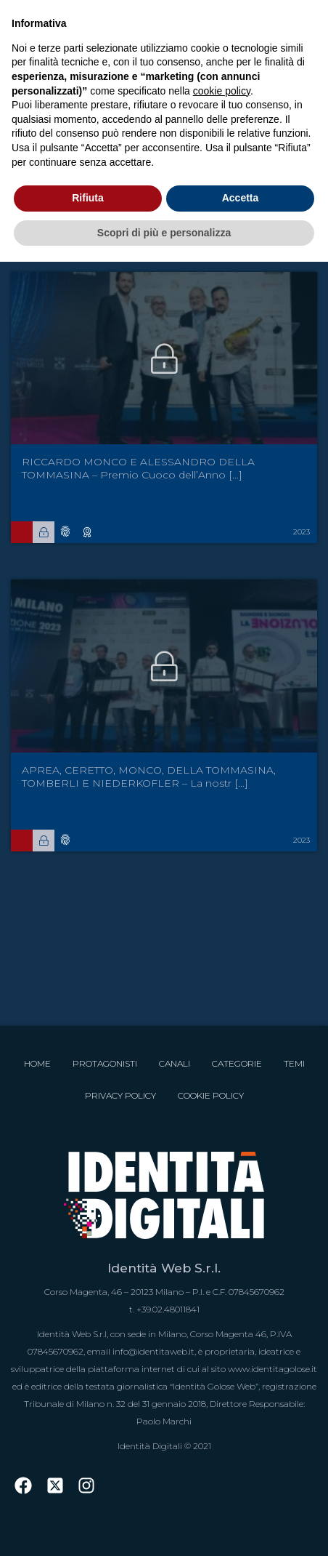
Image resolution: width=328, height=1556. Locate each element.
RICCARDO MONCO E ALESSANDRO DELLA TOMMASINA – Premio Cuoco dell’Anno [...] (138, 468)
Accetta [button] (240, 198)
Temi (294, 1063)
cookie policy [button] (221, 91)
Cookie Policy (211, 1095)
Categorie (237, 1063)
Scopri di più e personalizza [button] (164, 232)
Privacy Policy (120, 1095)
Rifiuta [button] (88, 198)
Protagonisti (105, 1063)
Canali (174, 1063)
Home (37, 1063)
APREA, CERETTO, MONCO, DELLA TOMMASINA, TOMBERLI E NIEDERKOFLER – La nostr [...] (149, 776)
